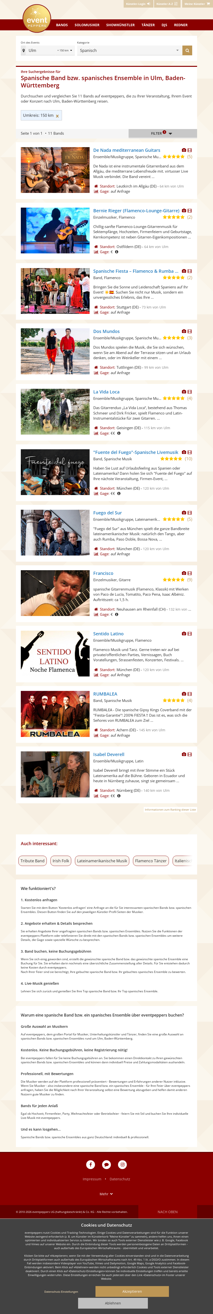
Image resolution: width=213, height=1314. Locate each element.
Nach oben (168, 1211)
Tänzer (148, 25)
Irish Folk (61, 861)
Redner (181, 25)
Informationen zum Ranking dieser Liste (170, 809)
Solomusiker (87, 25)
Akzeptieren (132, 1291)
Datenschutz (120, 1179)
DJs (164, 25)
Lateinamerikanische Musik (102, 861)
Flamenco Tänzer (151, 861)
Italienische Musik (191, 861)
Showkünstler (120, 25)
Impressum (92, 1179)
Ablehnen (113, 1303)
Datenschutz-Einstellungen (61, 1291)
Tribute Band (33, 861)
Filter (163, 133)
